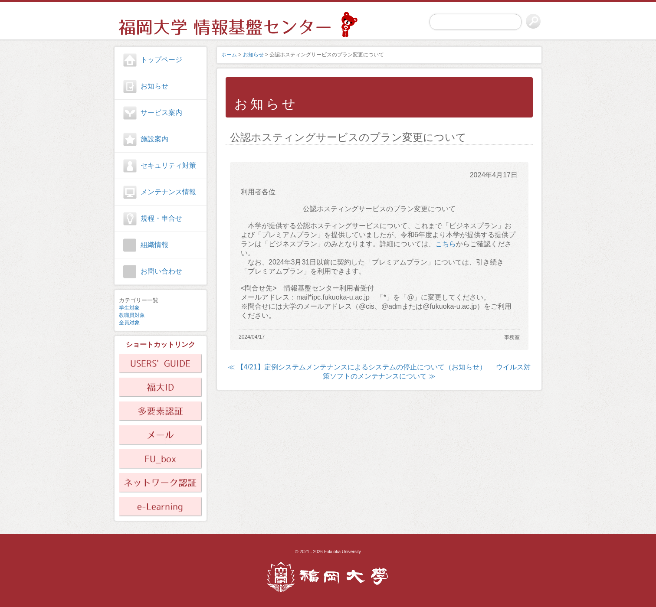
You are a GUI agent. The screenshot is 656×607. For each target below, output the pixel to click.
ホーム (229, 55)
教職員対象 (132, 315)
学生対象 (129, 308)
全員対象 (129, 323)
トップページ (161, 59)
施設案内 (154, 139)
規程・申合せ (161, 218)
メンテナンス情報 (168, 192)
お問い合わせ (161, 271)
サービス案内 (161, 112)
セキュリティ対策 (168, 165)
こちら (445, 244)
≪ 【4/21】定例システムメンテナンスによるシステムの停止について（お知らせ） (357, 367)
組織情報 (154, 244)
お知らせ (154, 86)
